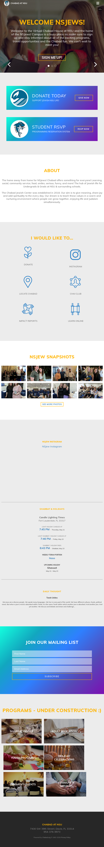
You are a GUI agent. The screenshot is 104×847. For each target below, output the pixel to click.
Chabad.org (46, 837)
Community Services (66, 784)
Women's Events (23, 784)
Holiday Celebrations (64, 757)
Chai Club (75, 293)
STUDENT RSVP (49, 127)
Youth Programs (23, 757)
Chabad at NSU (19, 3)
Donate (28, 264)
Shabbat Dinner (22, 731)
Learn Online (75, 321)
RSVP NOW (83, 129)
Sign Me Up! (52, 57)
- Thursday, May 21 (52, 530)
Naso (52, 558)
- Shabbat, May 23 (52, 548)
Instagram (75, 266)
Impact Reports (28, 321)
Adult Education (64, 731)
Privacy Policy (65, 837)
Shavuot (52, 567)
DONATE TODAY (49, 95)
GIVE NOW (83, 98)
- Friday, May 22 (52, 539)
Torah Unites (52, 598)
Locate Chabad (28, 293)
